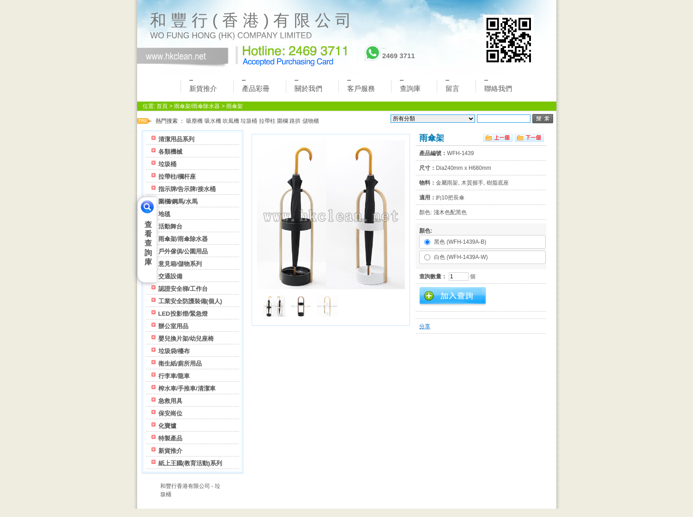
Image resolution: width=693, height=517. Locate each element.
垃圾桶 (249, 121)
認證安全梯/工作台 (183, 288)
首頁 (162, 106)
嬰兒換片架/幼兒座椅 (186, 338)
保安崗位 (170, 413)
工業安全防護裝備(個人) (190, 301)
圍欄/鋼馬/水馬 (178, 201)
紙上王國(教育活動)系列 (190, 463)
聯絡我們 (498, 86)
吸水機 (213, 121)
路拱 (295, 121)
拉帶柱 (267, 121)
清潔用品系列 (176, 139)
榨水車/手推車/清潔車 (187, 388)
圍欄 (282, 121)
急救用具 (170, 400)
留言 (452, 86)
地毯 (164, 213)
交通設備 (170, 276)
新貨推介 (203, 86)
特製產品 (170, 438)
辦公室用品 (173, 326)
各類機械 (170, 151)
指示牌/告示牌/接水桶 (187, 189)
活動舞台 (170, 226)
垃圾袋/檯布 (174, 351)
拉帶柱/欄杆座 (177, 176)
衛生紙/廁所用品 (180, 363)
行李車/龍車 (174, 376)
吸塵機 (194, 121)
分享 (424, 326)
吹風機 (231, 121)
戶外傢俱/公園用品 (183, 251)
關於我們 (308, 86)
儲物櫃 (310, 121)
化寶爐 (167, 425)
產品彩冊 (256, 86)
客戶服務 (361, 86)
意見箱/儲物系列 (180, 263)
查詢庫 (410, 86)
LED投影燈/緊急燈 (183, 313)
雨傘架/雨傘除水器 (197, 106)
